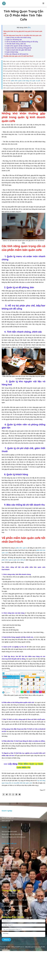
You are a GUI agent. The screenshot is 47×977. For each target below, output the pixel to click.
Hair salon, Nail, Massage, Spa (10, 861)
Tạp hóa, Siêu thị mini (8, 853)
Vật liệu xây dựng (7, 870)
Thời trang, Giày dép (8, 848)
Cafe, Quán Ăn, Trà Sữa (8, 850)
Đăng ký (6, 939)
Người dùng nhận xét (8, 818)
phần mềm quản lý (21, 548)
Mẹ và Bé (4, 878)
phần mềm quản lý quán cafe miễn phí (14, 560)
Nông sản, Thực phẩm (8, 864)
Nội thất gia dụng (7, 875)
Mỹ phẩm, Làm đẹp (7, 859)
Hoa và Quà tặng (6, 883)
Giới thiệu (4, 815)
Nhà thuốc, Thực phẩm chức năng (11, 867)
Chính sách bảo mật (7, 820)
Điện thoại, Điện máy (7, 856)
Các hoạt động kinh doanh (9, 831)
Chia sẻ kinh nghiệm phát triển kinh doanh (13, 837)
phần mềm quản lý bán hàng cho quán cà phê (25, 80)
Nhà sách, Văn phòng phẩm (9, 881)
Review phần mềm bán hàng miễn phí (12, 834)
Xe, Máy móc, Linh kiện (8, 872)
